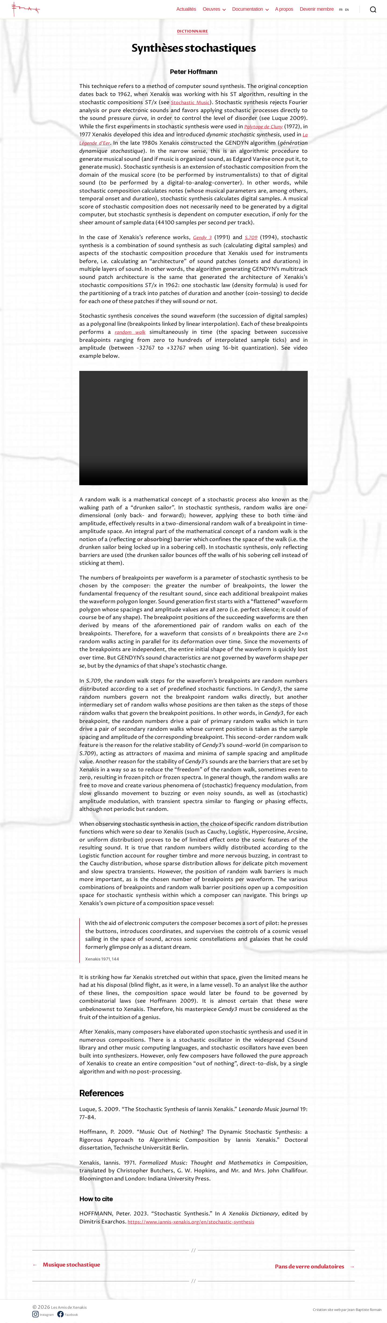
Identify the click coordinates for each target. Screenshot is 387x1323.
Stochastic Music (190, 111)
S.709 (250, 254)
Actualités (186, 13)
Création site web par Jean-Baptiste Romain (347, 1318)
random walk (131, 349)
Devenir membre (317, 13)
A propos (284, 13)
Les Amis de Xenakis (73, 1315)
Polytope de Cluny (266, 135)
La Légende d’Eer (103, 152)
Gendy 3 (201, 254)
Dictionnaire (193, 40)
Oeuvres (211, 13)
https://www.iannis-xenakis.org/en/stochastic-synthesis (202, 1239)
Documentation (247, 13)
